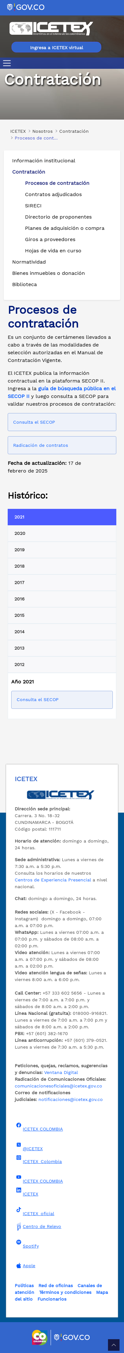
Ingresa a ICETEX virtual (56, 47)
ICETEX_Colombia (38, 1159)
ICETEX (26, 1191)
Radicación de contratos (40, 445)
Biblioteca (24, 284)
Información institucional (43, 161)
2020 (19, 533)
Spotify (27, 1244)
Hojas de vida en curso (53, 251)
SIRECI (33, 206)
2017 (19, 582)
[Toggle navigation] (8, 63)
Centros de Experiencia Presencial (53, 879)
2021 (19, 516)
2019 (19, 549)
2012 (19, 664)
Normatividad (29, 262)
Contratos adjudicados (53, 194)
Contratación (28, 172)
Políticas (24, 1285)
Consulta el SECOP (34, 422)
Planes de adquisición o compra (64, 228)
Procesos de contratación (57, 183)
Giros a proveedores (50, 239)
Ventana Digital (61, 1072)
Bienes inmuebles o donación (48, 273)
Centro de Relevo (38, 1226)
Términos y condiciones (65, 1292)
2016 (19, 598)
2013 (19, 648)
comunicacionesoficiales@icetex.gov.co (58, 1085)
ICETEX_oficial (34, 1211)
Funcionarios (51, 1299)
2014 (19, 631)
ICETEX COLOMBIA (39, 1127)
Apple (25, 1265)
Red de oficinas (55, 1285)
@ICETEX (29, 1146)
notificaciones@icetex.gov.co (70, 1099)
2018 (19, 566)
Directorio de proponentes (58, 217)
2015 (19, 615)
